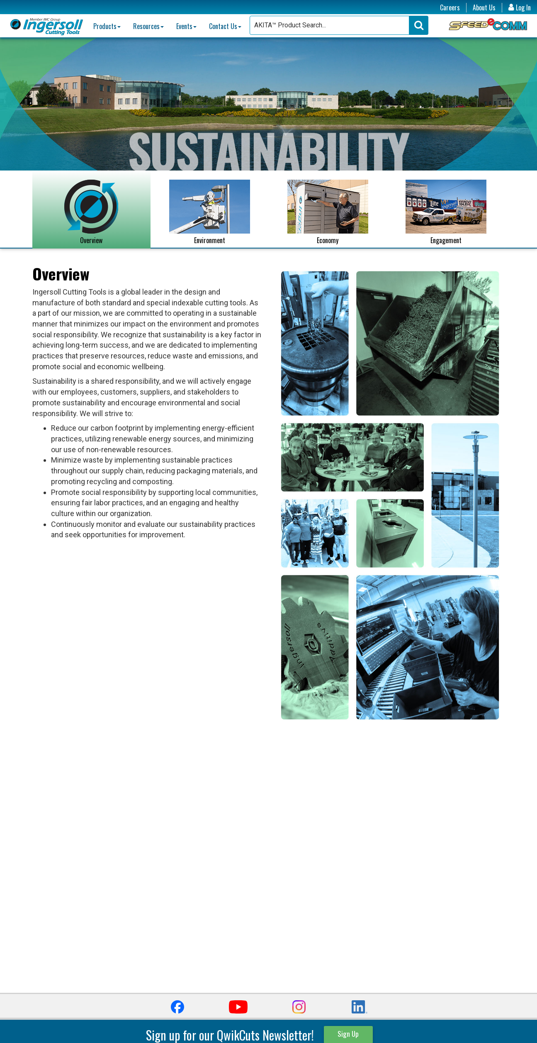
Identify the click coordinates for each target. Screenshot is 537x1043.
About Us (484, 7)
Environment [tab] (209, 212)
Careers (450, 7)
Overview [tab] (91, 212)
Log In (519, 7)
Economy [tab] (327, 212)
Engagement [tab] (446, 212)
